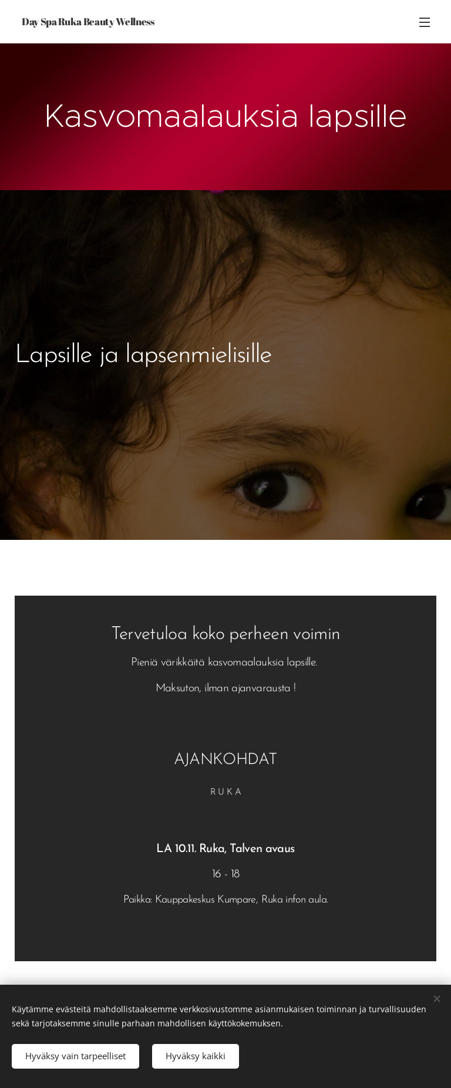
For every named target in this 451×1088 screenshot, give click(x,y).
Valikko (424, 22)
